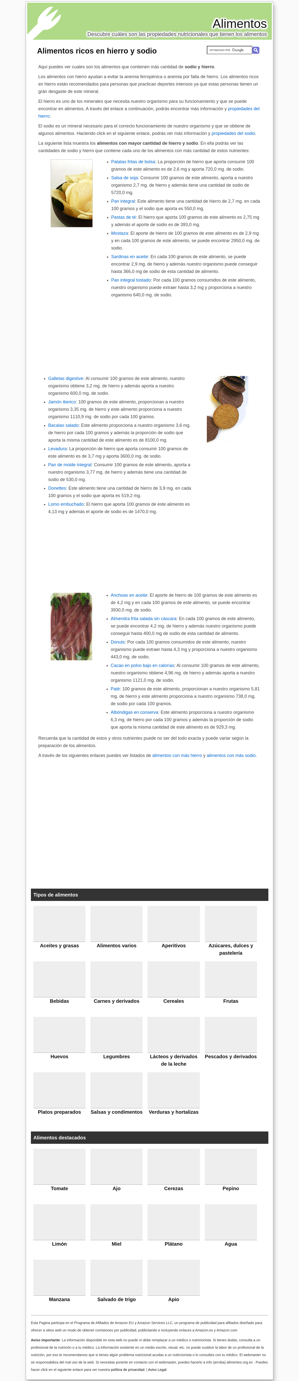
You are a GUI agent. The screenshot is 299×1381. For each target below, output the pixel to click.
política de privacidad (127, 1370)
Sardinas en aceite (129, 256)
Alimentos (240, 24)
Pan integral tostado (131, 280)
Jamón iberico (62, 401)
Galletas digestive (65, 378)
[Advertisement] (149, 335)
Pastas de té (123, 217)
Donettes (57, 488)
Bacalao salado (63, 425)
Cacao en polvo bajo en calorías (142, 665)
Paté (115, 688)
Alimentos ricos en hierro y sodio (97, 51)
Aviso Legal (157, 1370)
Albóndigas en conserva (134, 712)
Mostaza (119, 233)
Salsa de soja (124, 177)
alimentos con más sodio (231, 755)
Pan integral (123, 201)
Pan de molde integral (69, 464)
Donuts (118, 642)
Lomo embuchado (66, 504)
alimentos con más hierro (177, 755)
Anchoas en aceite (129, 595)
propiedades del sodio (233, 133)
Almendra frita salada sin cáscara (143, 618)
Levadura (57, 448)
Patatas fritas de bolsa (133, 161)
